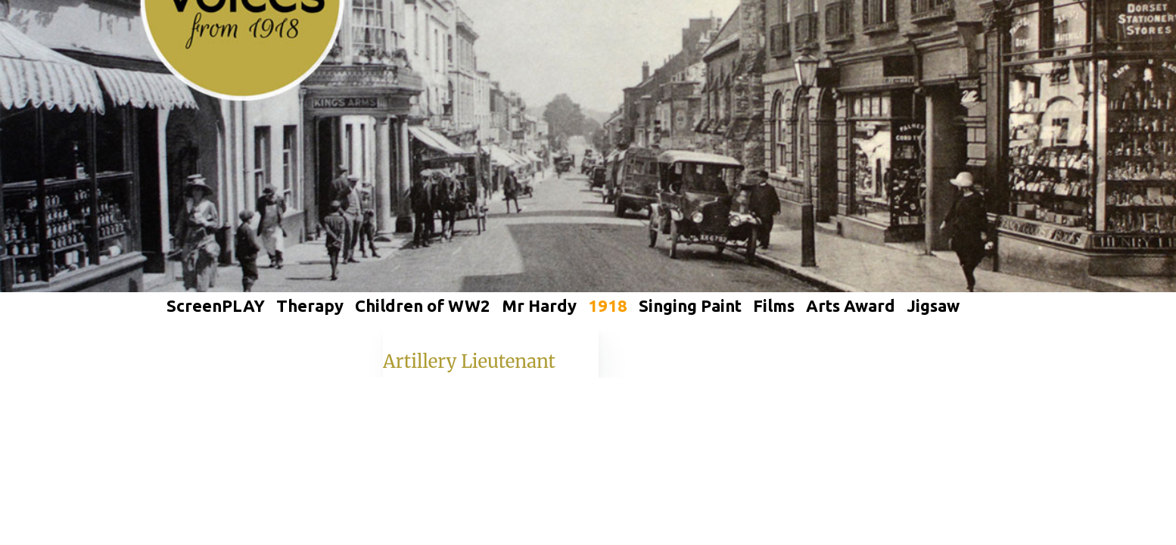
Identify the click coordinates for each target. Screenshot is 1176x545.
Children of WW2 (422, 305)
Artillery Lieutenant (469, 361)
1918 (607, 305)
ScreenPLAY (215, 305)
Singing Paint (690, 305)
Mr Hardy (539, 305)
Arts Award (850, 305)
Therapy (310, 305)
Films (774, 305)
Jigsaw (933, 305)
